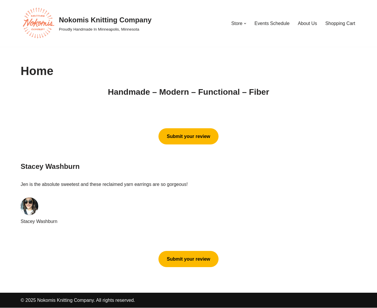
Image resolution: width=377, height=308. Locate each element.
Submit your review (188, 136)
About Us (307, 23)
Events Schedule (271, 23)
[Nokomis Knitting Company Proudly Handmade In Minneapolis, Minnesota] (86, 23)
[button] (244, 23)
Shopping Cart (340, 23)
